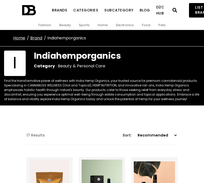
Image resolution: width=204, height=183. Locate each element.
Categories (85, 10)
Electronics (125, 25)
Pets (162, 25)
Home (103, 25)
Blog (145, 10)
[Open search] (174, 10)
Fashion (44, 25)
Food (146, 25)
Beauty (65, 25)
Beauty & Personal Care (81, 66)
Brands (59, 10)
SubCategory (119, 10)
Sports (84, 25)
